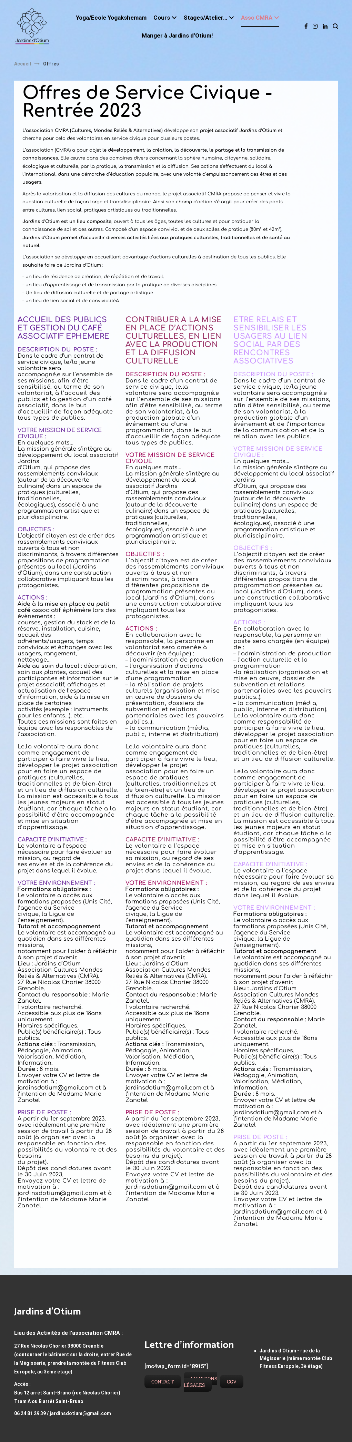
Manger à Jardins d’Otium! (177, 35)
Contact (162, 1381)
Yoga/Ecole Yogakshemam (111, 17)
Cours (161, 17)
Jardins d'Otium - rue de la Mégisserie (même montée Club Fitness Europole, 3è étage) (296, 1358)
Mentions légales (200, 1381)
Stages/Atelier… (205, 17)
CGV (232, 1381)
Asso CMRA (256, 17)
